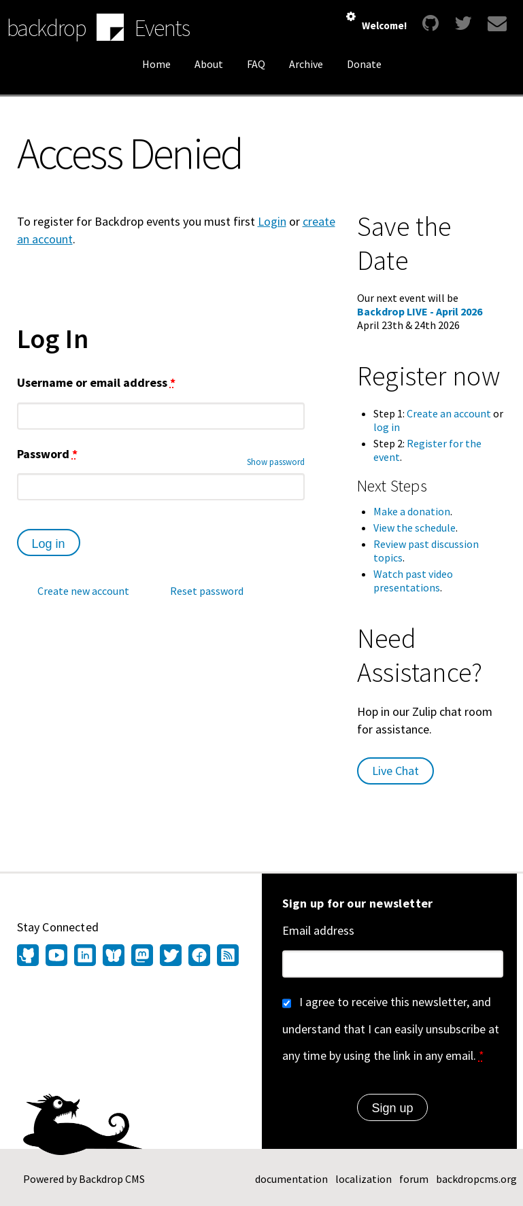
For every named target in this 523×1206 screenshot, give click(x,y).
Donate (364, 64)
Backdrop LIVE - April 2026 (419, 311)
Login (272, 221)
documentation (291, 1179)
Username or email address (96, 382)
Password (47, 454)
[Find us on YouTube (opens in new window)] (56, 956)
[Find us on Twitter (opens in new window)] (170, 956)
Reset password (206, 591)
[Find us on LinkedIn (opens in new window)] (85, 956)
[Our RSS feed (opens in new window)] (226, 956)
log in (386, 427)
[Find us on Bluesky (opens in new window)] (113, 956)
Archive (306, 64)
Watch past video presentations (413, 580)
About (209, 64)
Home (156, 64)
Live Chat (395, 770)
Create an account (449, 413)
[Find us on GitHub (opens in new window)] (29, 956)
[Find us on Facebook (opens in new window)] (199, 956)
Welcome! (384, 25)
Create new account (83, 591)
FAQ (256, 64)
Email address (318, 930)
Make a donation (411, 511)
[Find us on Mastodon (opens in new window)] (142, 956)
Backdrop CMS (112, 1179)
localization (363, 1179)
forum (413, 1179)
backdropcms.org (476, 1179)
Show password (276, 461)
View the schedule (414, 527)
